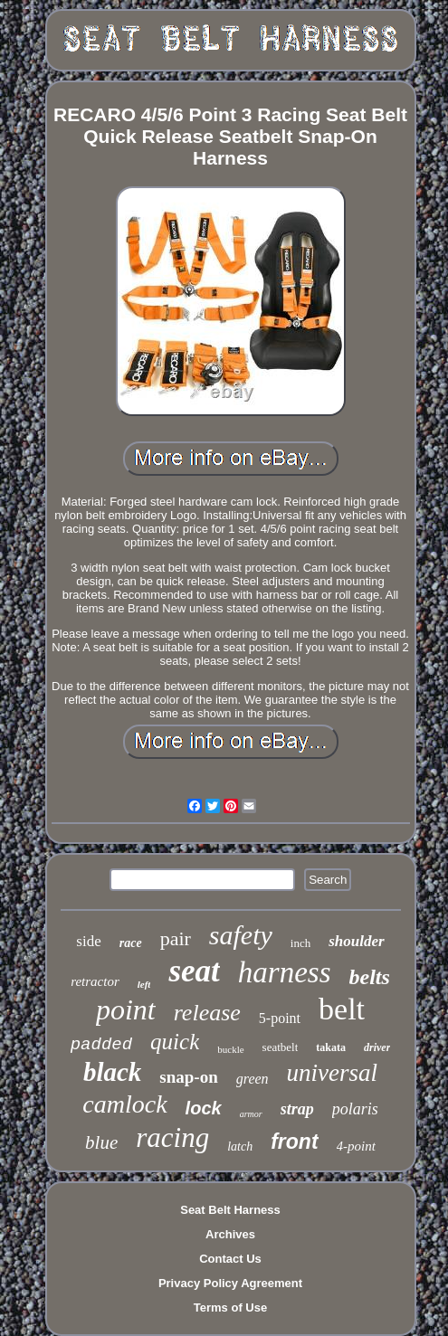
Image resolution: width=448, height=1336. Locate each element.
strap (297, 1109)
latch (240, 1146)
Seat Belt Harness (230, 1210)
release (207, 1013)
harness (284, 972)
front (294, 1141)
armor (251, 1114)
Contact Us (230, 1258)
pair (175, 938)
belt (342, 1009)
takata (331, 1047)
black (112, 1071)
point (126, 1009)
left (144, 984)
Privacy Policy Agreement (230, 1283)
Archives (230, 1234)
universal (332, 1072)
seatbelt (280, 1047)
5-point (279, 1018)
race (130, 943)
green (252, 1078)
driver (377, 1047)
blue (101, 1142)
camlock (124, 1104)
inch (300, 943)
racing (172, 1137)
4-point (356, 1146)
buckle (230, 1049)
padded (101, 1045)
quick (174, 1041)
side (88, 941)
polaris (355, 1109)
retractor (95, 981)
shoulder (356, 941)
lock (204, 1108)
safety (240, 935)
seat (193, 971)
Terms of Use (230, 1307)
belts (369, 977)
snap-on (188, 1076)
